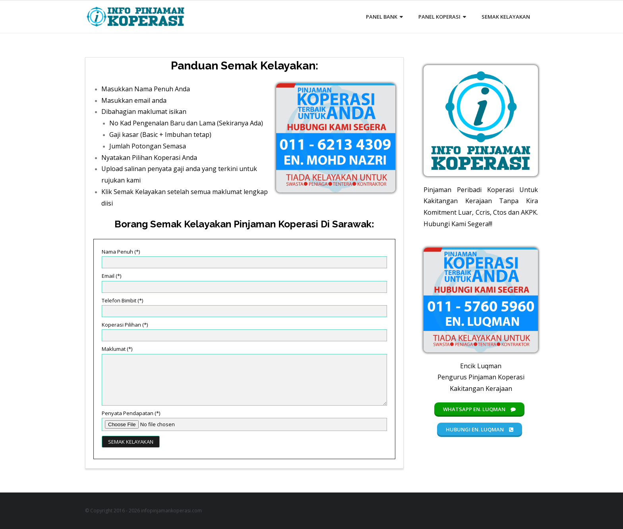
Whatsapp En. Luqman (479, 409)
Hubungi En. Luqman (479, 429)
